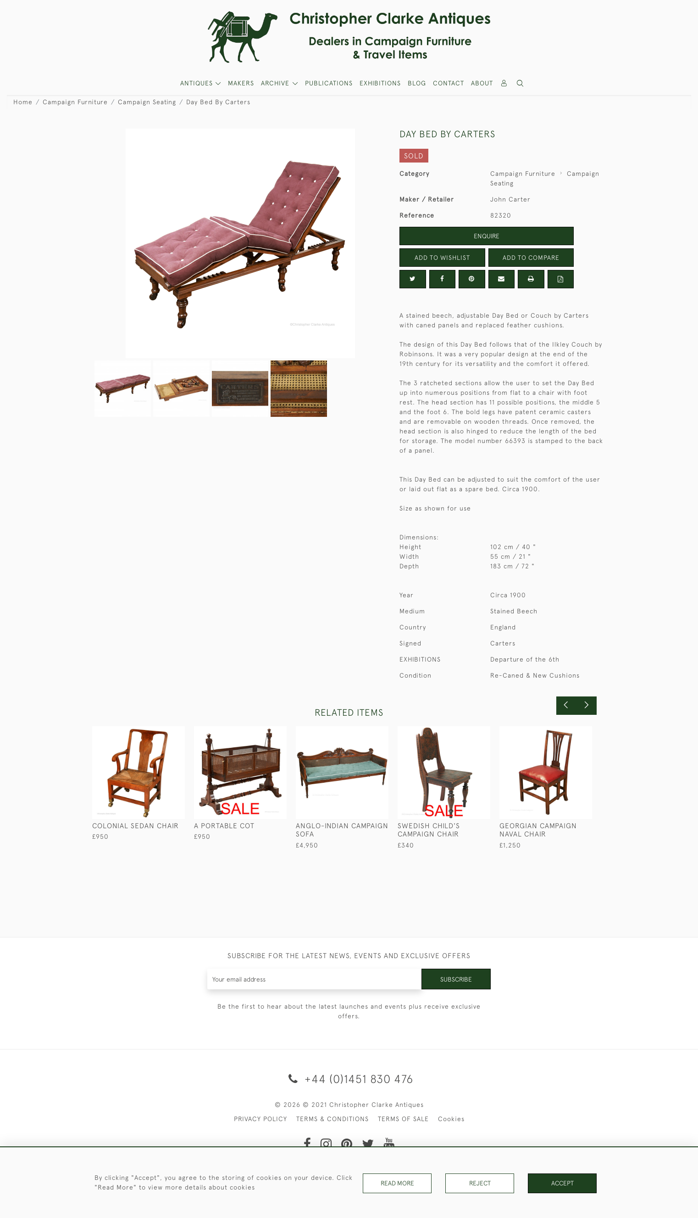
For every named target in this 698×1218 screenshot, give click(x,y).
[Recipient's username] (314, 979)
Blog (417, 83)
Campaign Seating (147, 102)
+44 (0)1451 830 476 (349, 1078)
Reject (480, 1183)
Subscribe (456, 978)
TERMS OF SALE (403, 1119)
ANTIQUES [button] (197, 83)
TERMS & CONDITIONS (332, 1119)
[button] (520, 83)
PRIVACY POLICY (260, 1119)
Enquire (486, 236)
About (482, 83)
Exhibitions (380, 83)
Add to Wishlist (442, 257)
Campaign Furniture (75, 102)
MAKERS (241, 83)
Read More (397, 1183)
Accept (562, 1183)
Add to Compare (531, 257)
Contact (448, 83)
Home (23, 102)
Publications (329, 83)
